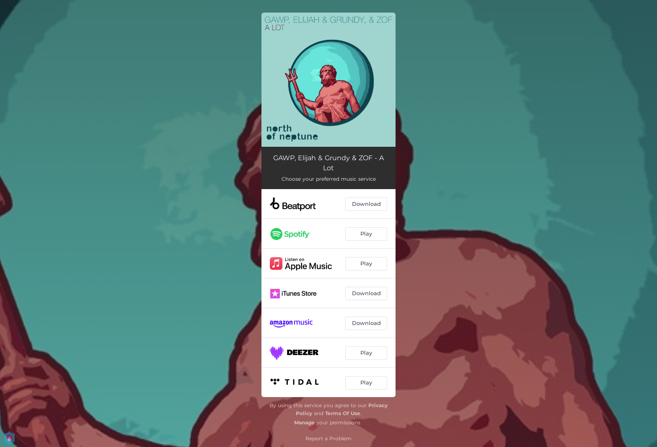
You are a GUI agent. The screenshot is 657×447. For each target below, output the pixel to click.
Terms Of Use (342, 413)
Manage (304, 422)
